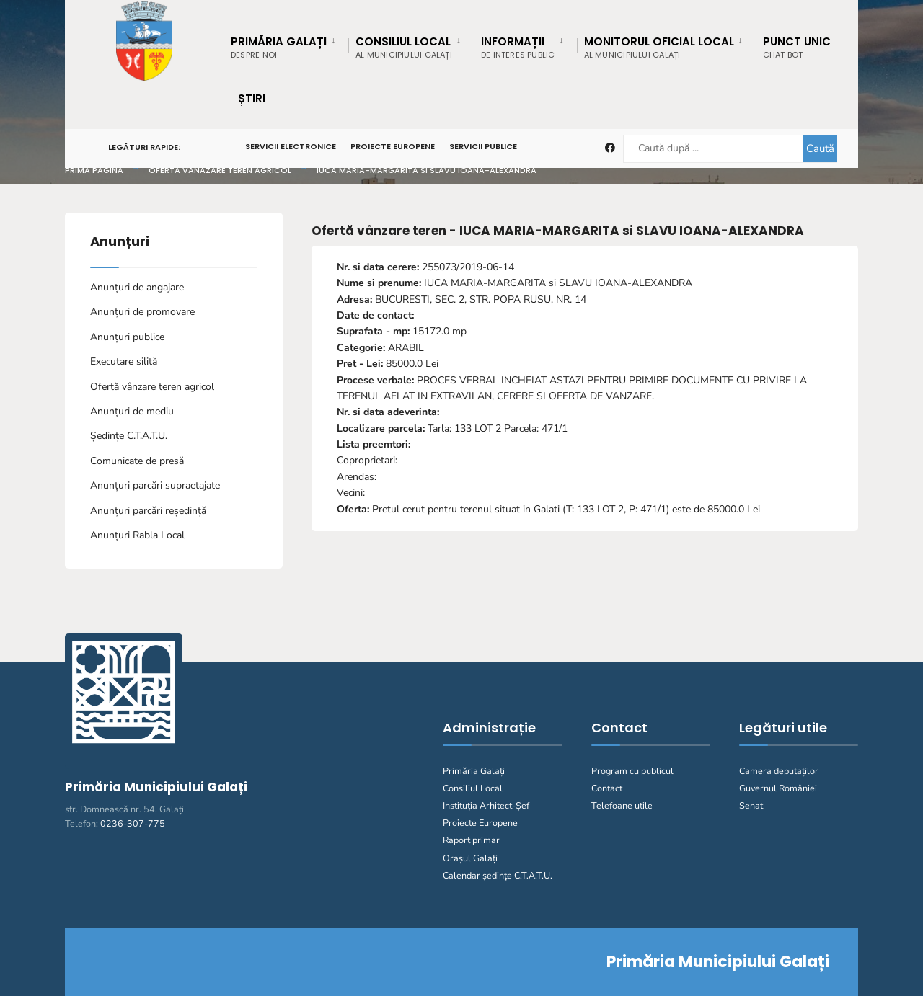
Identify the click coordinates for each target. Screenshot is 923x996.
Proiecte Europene (392, 146)
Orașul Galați (470, 858)
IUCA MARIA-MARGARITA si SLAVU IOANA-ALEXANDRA (426, 170)
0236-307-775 (132, 823)
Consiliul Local (473, 788)
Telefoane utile (622, 805)
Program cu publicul (632, 771)
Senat (751, 805)
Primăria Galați (474, 771)
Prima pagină (94, 170)
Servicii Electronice (290, 146)
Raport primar (471, 840)
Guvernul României (778, 788)
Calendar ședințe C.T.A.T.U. (497, 875)
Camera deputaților (778, 771)
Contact (606, 788)
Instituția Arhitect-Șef (486, 805)
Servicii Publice (483, 146)
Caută (819, 148)
